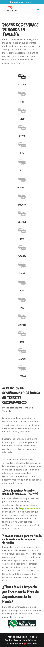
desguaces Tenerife (28, 508)
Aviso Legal (21, 640)
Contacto (34, 640)
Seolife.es (32, 643)
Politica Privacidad (17, 636)
